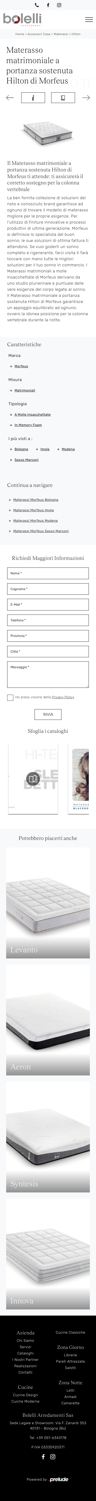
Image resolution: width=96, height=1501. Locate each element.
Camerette (70, 1403)
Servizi (25, 1347)
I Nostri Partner (25, 1360)
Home (19, 34)
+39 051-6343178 (51, 1438)
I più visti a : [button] (20, 438)
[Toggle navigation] (89, 19)
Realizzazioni (25, 1366)
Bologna (21, 449)
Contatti (25, 1372)
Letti (70, 1390)
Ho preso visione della (44, 697)
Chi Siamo (25, 1340)
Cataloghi (25, 1353)
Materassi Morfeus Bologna (35, 500)
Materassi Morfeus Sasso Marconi (41, 531)
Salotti (70, 1368)
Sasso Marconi (27, 460)
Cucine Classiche (71, 1332)
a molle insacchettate (33, 415)
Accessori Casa (39, 34)
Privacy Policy (63, 697)
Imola (44, 449)
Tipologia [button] (17, 403)
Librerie (70, 1355)
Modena (68, 449)
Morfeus (21, 366)
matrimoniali (25, 390)
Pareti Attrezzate (70, 1361)
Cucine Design (25, 1395)
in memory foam (28, 425)
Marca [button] (14, 355)
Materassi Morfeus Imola (33, 510)
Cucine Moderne (26, 1401)
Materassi (61, 34)
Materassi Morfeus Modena (35, 521)
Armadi (70, 1397)
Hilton (76, 34)
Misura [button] (15, 379)
